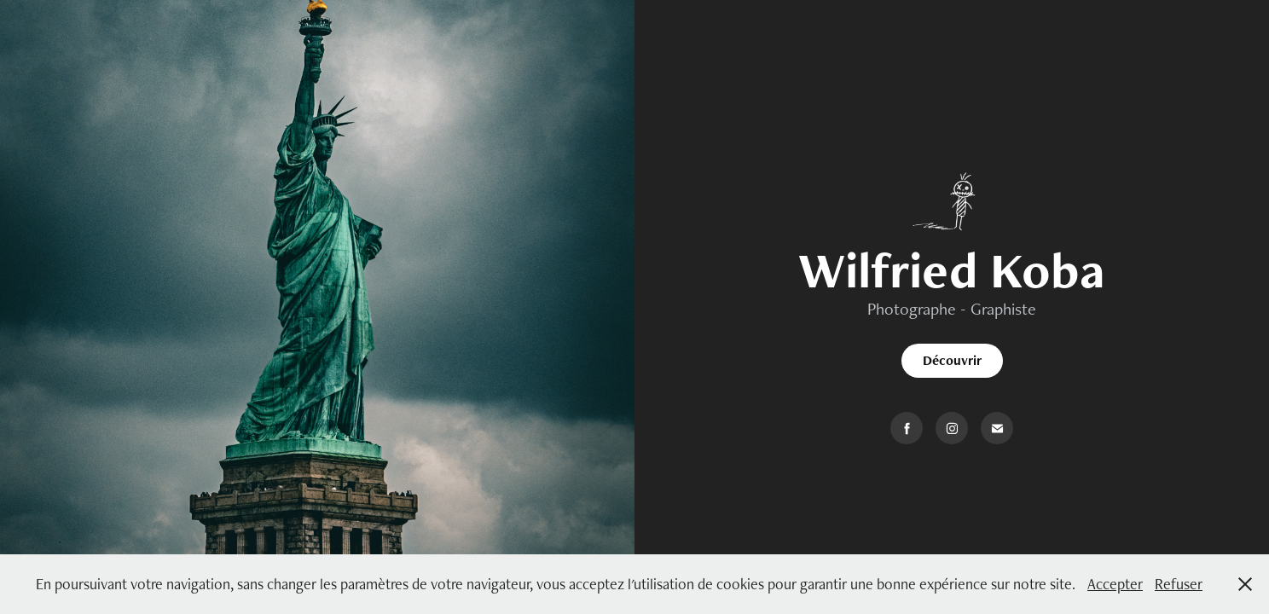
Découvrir (952, 360)
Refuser (1178, 584)
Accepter (1115, 584)
